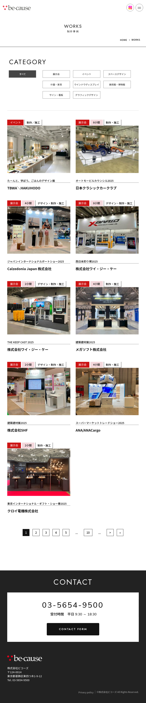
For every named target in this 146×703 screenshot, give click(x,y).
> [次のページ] (110, 533)
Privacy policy (85, 692)
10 (88, 533)
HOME (123, 40)
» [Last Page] (120, 533)
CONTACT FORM (73, 629)
